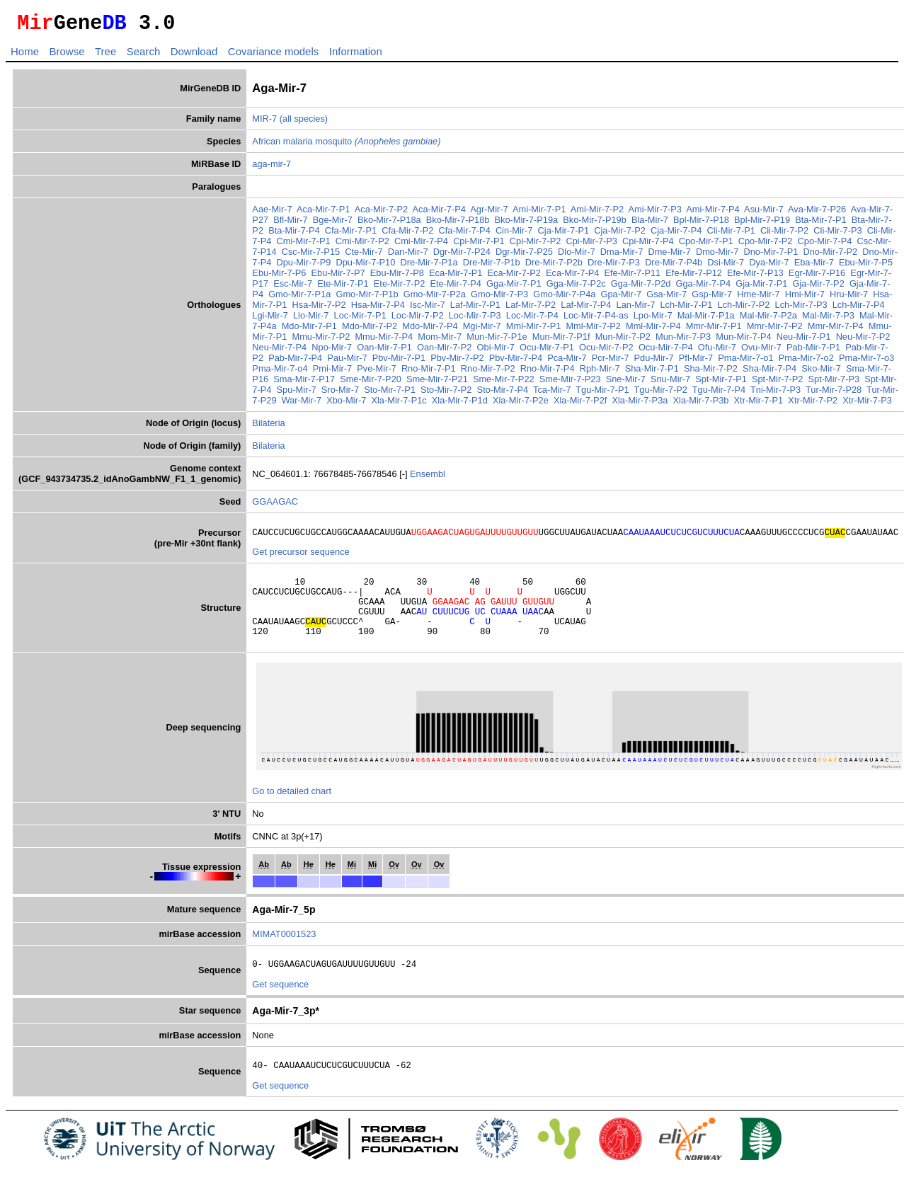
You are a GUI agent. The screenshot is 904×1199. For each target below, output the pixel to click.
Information (355, 56)
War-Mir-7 (301, 404)
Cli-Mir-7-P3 (837, 234)
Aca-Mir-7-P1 (323, 213)
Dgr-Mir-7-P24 (462, 256)
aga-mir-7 (271, 168)
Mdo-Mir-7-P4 (429, 330)
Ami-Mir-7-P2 (597, 213)
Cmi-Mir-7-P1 (304, 245)
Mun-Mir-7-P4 (743, 340)
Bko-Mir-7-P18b (458, 224)
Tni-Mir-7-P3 (775, 394)
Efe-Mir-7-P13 (755, 277)
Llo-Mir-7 (310, 319)
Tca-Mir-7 (552, 394)
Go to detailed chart (291, 810)
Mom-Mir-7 (440, 340)
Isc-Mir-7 (427, 309)
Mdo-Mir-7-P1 (309, 330)
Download (194, 56)
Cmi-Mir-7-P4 (421, 245)
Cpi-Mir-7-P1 (479, 245)
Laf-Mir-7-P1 (475, 309)
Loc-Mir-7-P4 (532, 319)
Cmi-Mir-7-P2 (362, 245)
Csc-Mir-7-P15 (311, 256)
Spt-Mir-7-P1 (721, 383)
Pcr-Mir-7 (610, 362)
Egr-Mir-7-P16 (817, 277)
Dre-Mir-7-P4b (673, 266)
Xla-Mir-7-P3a (640, 404)
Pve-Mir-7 (376, 372)
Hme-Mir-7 (758, 298)
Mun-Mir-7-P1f (561, 340)
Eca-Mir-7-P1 (455, 277)
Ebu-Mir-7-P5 (866, 266)
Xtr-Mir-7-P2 (812, 404)
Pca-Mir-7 (566, 362)
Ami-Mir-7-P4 (712, 213)
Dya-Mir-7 (769, 266)
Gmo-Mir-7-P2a (435, 298)
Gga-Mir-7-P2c (576, 287)
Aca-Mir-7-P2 (381, 213)
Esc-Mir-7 (292, 287)
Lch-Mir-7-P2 (744, 309)
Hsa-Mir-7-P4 (378, 309)
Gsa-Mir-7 (666, 298)
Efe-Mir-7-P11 (633, 277)
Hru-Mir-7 (849, 298)
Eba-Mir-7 (814, 266)
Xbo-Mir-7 (346, 404)
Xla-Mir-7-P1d (460, 404)
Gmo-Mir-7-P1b (367, 298)
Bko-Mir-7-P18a (389, 224)
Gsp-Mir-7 (712, 298)
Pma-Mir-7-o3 (866, 362)
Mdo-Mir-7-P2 (369, 330)
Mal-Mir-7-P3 (828, 319)
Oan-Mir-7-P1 (384, 351)
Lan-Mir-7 (636, 309)
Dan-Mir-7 (408, 256)
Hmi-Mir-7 (805, 298)
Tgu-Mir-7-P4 (718, 394)
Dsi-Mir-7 (725, 266)
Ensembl (427, 478)
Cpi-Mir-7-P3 (591, 245)
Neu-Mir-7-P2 (863, 340)
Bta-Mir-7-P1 (821, 224)
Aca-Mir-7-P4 (439, 213)
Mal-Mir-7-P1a (706, 319)
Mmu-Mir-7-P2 (321, 340)
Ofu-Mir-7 (717, 351)
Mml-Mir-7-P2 (593, 330)
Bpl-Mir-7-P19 (762, 224)
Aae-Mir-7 (272, 213)
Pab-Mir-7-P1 (813, 351)
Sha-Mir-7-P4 (769, 372)
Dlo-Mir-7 (576, 256)
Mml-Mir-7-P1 (533, 330)
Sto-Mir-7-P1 (390, 394)
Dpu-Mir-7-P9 (304, 266)
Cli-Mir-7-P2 (784, 234)
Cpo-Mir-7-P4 (825, 245)
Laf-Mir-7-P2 (530, 309)
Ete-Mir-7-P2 (399, 287)
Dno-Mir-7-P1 (771, 256)
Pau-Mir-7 (347, 362)
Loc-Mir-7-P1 (360, 319)
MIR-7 (264, 122)
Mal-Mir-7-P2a (768, 319)
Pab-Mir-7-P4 (295, 362)
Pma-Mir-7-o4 (279, 372)
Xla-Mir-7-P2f (580, 404)
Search (144, 56)
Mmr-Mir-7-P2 (775, 330)
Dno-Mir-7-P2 (830, 256)
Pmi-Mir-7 (332, 372)
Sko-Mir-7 (820, 372)
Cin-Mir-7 (514, 234)
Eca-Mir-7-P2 (514, 277)
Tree (105, 56)
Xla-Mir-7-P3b (701, 404)
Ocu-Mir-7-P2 (606, 351)
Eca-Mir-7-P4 (572, 277)
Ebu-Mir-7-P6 (279, 277)
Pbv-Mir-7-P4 (515, 362)
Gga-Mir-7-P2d (641, 287)
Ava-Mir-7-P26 (817, 213)
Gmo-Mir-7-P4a (564, 298)
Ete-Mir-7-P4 (455, 287)
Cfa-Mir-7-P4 (465, 234)
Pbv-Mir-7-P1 (398, 362)
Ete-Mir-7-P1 (343, 287)
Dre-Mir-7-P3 (614, 266)
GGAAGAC (275, 505)
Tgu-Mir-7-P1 (602, 394)
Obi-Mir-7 (496, 351)
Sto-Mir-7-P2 (446, 394)
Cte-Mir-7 (363, 256)
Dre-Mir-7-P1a (428, 266)
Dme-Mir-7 (669, 256)
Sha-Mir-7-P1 (652, 372)
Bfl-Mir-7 (290, 224)
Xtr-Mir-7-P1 (759, 404)
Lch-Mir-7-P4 (859, 309)
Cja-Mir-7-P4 (676, 234)
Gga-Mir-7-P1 (514, 287)
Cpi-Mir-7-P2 (535, 245)
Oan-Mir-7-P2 (444, 351)
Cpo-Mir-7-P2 (765, 245)
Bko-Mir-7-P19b (594, 224)
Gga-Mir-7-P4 (703, 287)
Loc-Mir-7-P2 (417, 319)
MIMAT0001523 (284, 953)
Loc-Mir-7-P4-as (596, 319)
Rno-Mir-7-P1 (428, 372)
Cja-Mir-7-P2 (620, 234)
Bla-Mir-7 (649, 224)
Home (25, 56)
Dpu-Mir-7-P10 (365, 266)
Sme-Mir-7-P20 (370, 383)
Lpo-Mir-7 (653, 319)
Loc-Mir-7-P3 (475, 319)
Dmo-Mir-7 (717, 256)
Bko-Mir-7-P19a (527, 224)
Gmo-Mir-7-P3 (499, 298)
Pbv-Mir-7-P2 (457, 362)
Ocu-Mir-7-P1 (547, 351)
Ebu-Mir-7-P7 (338, 277)
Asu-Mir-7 (763, 213)
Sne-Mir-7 (626, 383)
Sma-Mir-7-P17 (304, 383)
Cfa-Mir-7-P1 (351, 234)
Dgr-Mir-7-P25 (524, 256)
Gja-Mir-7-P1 (761, 287)
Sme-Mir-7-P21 (437, 383)
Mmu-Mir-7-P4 (384, 340)
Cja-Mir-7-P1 (564, 234)
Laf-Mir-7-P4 (586, 309)
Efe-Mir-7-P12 (693, 277)
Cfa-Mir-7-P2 (407, 234)
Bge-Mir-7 (333, 224)
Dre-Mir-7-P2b (554, 266)
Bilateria (268, 427)
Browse (66, 56)
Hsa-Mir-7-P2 (319, 309)
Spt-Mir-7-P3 (834, 383)
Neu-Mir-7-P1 (804, 340)
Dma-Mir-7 (621, 256)
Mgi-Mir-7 (482, 330)
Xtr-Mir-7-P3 (867, 404)
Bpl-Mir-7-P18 (701, 224)
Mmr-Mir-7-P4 (836, 330)
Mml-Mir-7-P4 (653, 330)
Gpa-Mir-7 (621, 298)
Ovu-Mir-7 (761, 351)
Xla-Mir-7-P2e (521, 404)
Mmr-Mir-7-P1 (714, 330)
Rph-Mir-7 (600, 372)
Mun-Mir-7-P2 (623, 340)
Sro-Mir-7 (340, 394)
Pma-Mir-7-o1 (745, 362)
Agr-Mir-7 (489, 213)
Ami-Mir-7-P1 (539, 213)
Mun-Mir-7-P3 (683, 340)
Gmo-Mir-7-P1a (299, 298)
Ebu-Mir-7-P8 (397, 277)
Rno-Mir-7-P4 (547, 372)
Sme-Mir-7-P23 (570, 383)
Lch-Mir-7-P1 (686, 309)
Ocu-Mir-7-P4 (666, 351)
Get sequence (280, 1005)
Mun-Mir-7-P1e (497, 340)
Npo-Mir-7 (331, 351)
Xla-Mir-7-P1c (398, 404)
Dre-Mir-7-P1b (491, 266)
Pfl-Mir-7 (696, 362)
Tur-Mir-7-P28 (834, 394)
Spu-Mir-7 (296, 394)
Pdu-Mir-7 (654, 362)
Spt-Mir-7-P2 (777, 383)
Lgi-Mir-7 (269, 319)
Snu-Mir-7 (670, 383)
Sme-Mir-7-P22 (503, 383)
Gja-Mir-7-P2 (819, 287)
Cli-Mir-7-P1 (731, 234)
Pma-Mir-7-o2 (806, 362)
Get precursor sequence (300, 558)
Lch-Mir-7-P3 (801, 309)
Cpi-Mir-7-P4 (648, 245)
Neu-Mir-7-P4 (279, 351)
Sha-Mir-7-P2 (711, 372)
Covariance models (273, 56)
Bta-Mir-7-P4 (294, 234)
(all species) (304, 122)
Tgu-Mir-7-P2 (660, 394)
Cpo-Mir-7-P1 (706, 245)
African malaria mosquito (346, 145)
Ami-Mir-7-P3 (655, 213)
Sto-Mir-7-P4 (503, 394)
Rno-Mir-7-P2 (488, 372)
